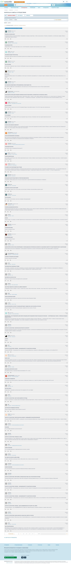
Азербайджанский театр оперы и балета (17, 445)
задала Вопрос (10, 144)
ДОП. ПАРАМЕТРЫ (58, 19)
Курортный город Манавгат (15, 376)
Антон (9, 51)
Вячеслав (9, 81)
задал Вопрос (9, 52)
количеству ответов (22, 25)
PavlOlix (9, 61)
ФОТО (39, 7)
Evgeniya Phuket (10, 91)
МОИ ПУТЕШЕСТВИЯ (14, 7)
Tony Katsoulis (10, 132)
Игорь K (9, 335)
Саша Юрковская (11, 253)
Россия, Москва (14, 185)
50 (66, 534)
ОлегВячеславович (11, 375)
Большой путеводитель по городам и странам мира (16, 547)
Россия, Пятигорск (14, 154)
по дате (9, 25)
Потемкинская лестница (15, 254)
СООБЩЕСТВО (46, 7)
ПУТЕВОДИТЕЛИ (24, 7)
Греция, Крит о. (14, 336)
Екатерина (9, 224)
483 (39, 534)
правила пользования (9, 562)
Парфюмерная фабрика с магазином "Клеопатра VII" (18, 144)
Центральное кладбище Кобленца (16, 405)
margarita (9, 143)
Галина (9, 102)
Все (7, 19)
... (36, 534)
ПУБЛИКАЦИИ (32, 7)
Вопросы (11, 19)
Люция (9, 414)
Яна (8, 312)
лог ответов (20, 15)
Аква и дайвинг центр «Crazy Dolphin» (16, 103)
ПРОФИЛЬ (6, 7)
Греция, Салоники (14, 133)
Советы (15, 19)
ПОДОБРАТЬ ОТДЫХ (55, 7)
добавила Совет (10, 92)
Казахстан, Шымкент (14, 294)
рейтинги (28, 15)
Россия (13, 52)
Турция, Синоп (13, 264)
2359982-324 (10, 184)
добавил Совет (10, 133)
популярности (16, 25)
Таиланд (13, 92)
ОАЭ (12, 386)
